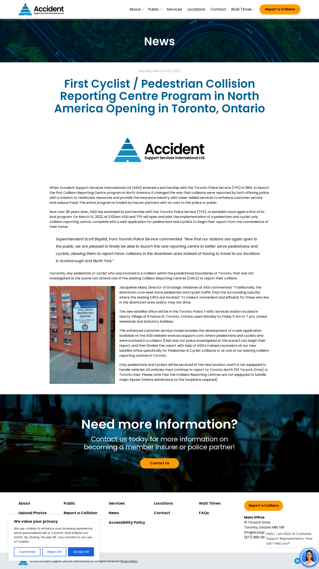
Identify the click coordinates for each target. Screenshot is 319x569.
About (136, 9)
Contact (218, 9)
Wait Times (242, 9)
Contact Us (159, 463)
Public (155, 9)
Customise (27, 552)
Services (174, 9)
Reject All (54, 552)
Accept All (81, 552)
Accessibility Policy (127, 522)
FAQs (204, 512)
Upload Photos (32, 512)
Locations (196, 9)
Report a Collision (281, 9)
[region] (54, 538)
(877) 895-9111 (255, 537)
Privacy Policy (129, 561)
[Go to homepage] (41, 9)
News (114, 512)
